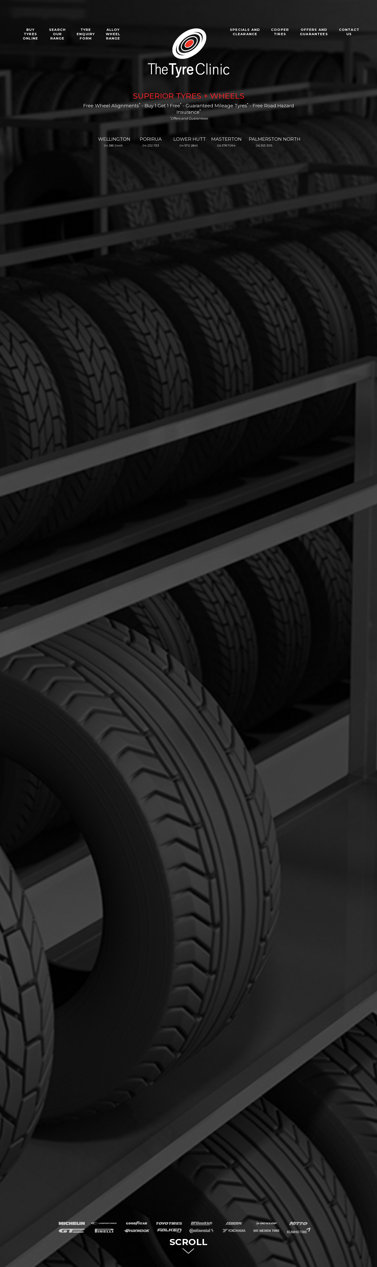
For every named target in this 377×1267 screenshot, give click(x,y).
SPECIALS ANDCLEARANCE (245, 32)
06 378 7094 (226, 145)
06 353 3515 (264, 145)
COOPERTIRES (280, 32)
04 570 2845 (188, 145)
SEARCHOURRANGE (57, 34)
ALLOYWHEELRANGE (113, 34)
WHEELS (227, 96)
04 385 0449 (113, 145)
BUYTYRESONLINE (30, 34)
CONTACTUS (349, 32)
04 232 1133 (150, 145)
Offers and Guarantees (189, 118)
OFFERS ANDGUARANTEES (314, 32)
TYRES (188, 96)
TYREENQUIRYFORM (86, 34)
